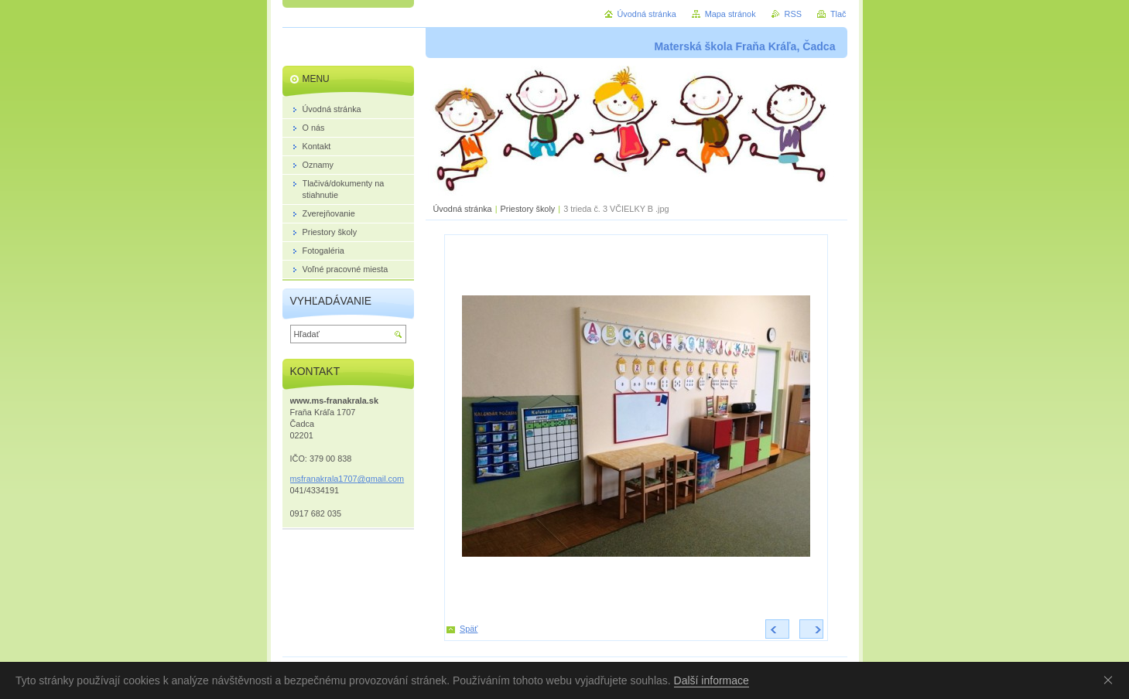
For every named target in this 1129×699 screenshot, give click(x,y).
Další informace (711, 680)
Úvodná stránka (462, 208)
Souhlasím (1111, 679)
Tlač (838, 14)
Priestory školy (528, 208)
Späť (468, 628)
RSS (793, 14)
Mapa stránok (730, 14)
